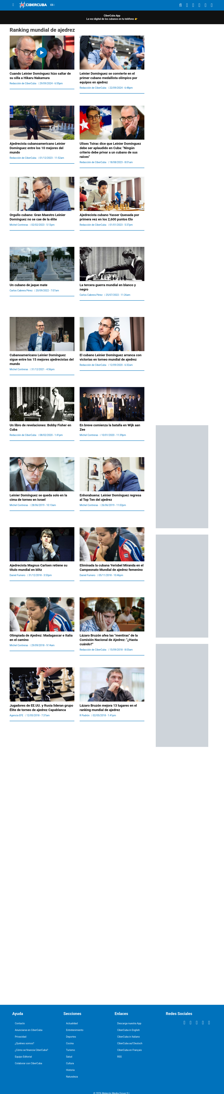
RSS (119, 1056)
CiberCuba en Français (129, 1050)
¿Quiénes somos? (24, 1043)
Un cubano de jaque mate (28, 285)
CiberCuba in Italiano (128, 1036)
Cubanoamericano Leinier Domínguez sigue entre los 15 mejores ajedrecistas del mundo (42, 359)
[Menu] (13, 5)
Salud (69, 1056)
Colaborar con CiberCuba (28, 1063)
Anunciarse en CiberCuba (28, 1030)
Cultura (70, 1063)
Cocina (70, 1043)
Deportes (71, 1036)
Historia (70, 1070)
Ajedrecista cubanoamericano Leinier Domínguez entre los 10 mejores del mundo (37, 148)
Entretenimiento (74, 1030)
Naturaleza (72, 1076)
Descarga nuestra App (129, 1023)
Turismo (70, 1050)
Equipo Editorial (23, 1056)
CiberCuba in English (128, 1030)
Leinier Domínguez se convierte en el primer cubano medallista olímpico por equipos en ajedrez (108, 77)
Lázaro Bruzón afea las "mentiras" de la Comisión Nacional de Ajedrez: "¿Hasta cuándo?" (109, 639)
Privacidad (20, 1036)
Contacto (20, 1023)
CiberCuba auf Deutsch (129, 1043)
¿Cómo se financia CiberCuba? (31, 1050)
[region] (182, 94)
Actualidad (72, 1023)
